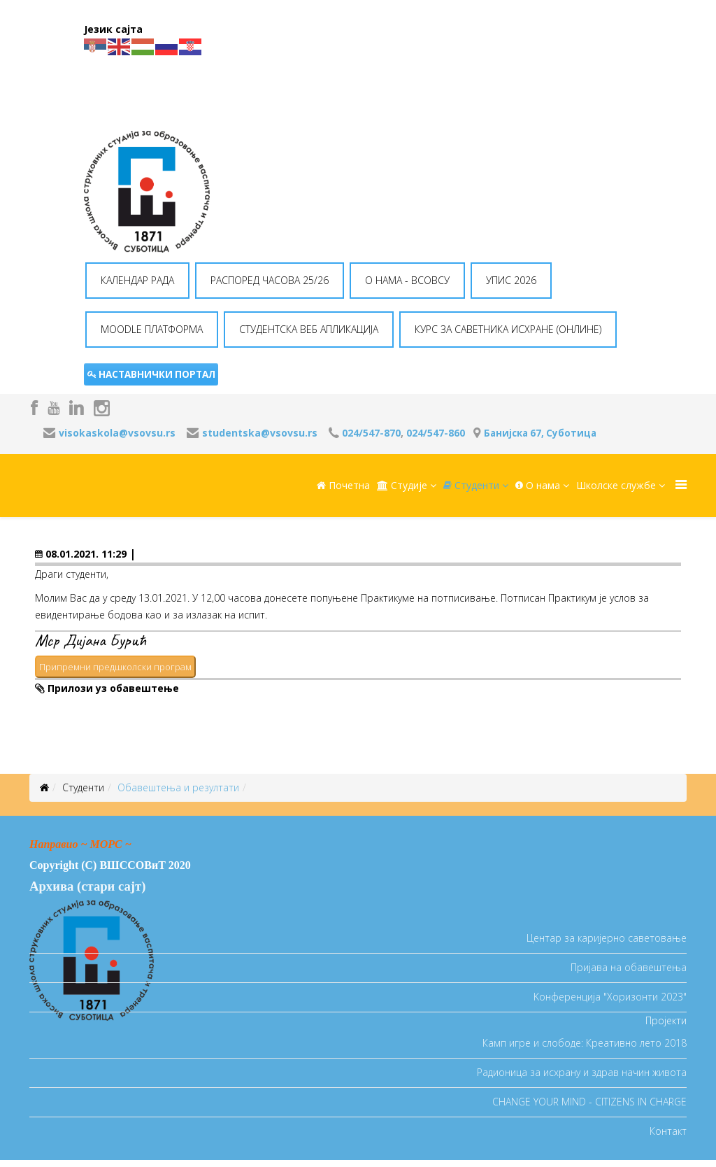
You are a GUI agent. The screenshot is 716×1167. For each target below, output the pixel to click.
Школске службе (616, 485)
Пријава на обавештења (629, 967)
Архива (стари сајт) (87, 886)
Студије (402, 485)
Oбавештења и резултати (178, 787)
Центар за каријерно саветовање (607, 938)
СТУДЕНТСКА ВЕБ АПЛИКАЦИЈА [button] (308, 329)
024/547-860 (435, 432)
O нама (537, 485)
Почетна (343, 485)
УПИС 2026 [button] (511, 280)
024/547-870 (371, 432)
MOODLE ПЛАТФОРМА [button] (152, 329)
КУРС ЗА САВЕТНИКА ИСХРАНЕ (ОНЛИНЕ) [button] (508, 329)
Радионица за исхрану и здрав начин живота (582, 1072)
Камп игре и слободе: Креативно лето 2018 (584, 1042)
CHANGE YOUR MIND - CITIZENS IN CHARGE (589, 1101)
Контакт (668, 1131)
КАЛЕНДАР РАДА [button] (137, 280)
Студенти (471, 485)
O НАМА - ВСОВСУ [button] (407, 280)
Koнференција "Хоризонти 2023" (610, 996)
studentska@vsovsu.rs (259, 432)
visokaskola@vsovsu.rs (117, 432)
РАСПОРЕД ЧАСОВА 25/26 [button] (269, 280)
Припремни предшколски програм (115, 666)
